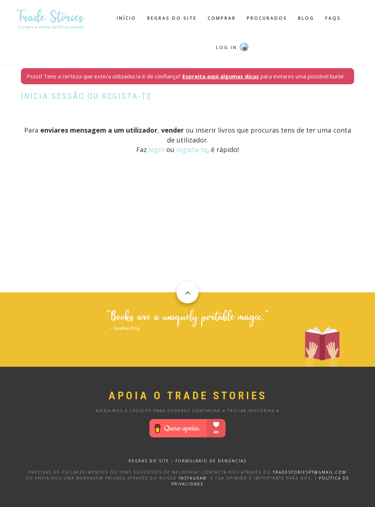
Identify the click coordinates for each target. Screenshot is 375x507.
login (156, 149)
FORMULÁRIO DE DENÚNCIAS (210, 460)
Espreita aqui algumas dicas (220, 76)
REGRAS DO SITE (149, 460)
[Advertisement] (187, 241)
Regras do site (172, 18)
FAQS (333, 18)
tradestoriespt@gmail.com (309, 472)
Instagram (193, 478)
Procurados (267, 18)
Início (126, 18)
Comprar (222, 18)
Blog (306, 18)
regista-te (191, 149)
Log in (226, 47)
